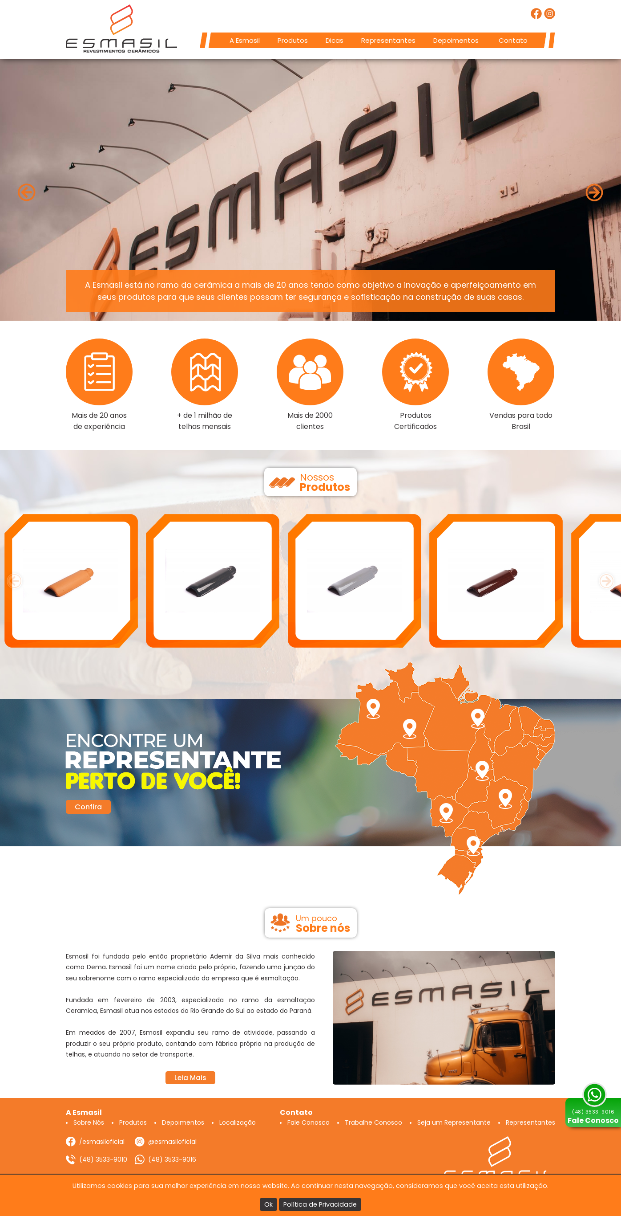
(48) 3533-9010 (103, 1159)
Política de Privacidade (320, 1204)
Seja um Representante (454, 1122)
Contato (513, 40)
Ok (268, 1204)
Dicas (334, 40)
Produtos (293, 40)
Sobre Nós (88, 1122)
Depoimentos (456, 40)
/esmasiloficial (102, 1141)
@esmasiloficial (172, 1141)
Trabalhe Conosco (373, 1122)
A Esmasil (245, 40)
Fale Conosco (308, 1122)
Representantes (388, 40)
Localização (237, 1122)
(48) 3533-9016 (172, 1159)
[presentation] (14, 581)
